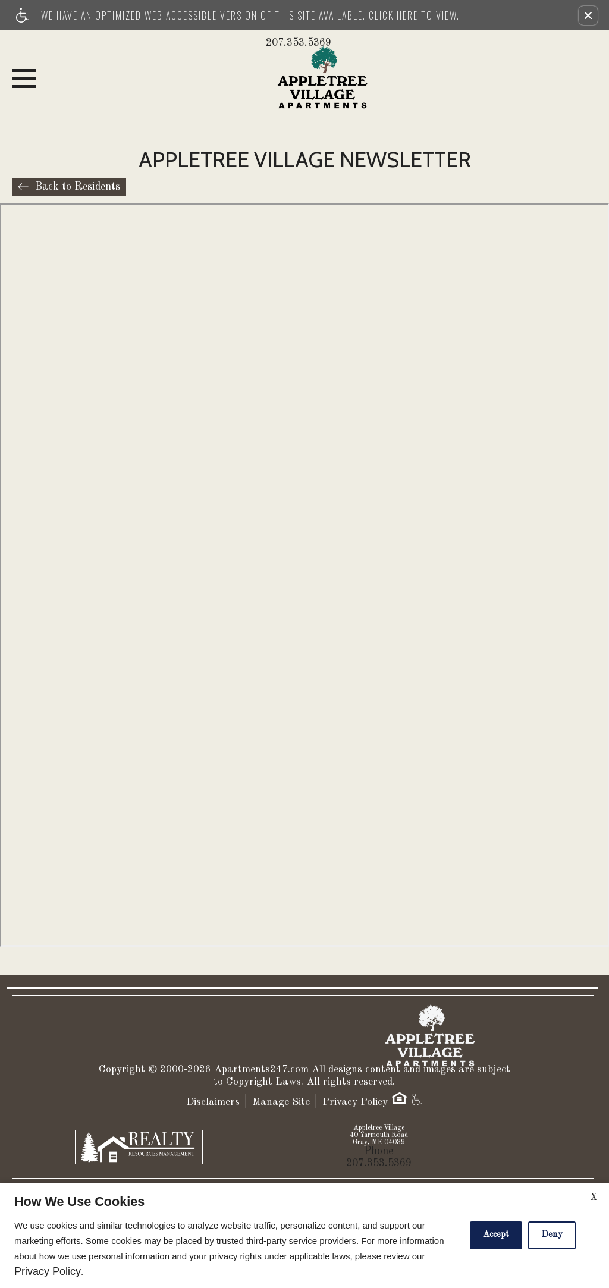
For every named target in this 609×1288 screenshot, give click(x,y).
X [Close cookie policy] (593, 1197)
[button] (588, 15)
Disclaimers (213, 1102)
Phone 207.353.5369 (379, 1157)
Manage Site (281, 1102)
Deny (552, 1234)
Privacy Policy (355, 1102)
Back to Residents (77, 186)
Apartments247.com (261, 1069)
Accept (496, 1234)
